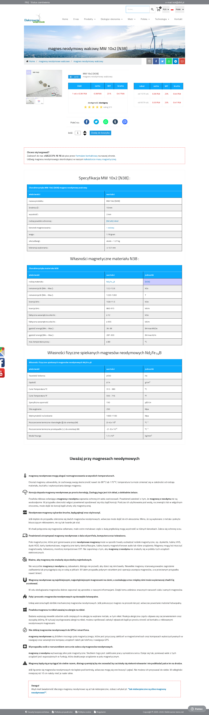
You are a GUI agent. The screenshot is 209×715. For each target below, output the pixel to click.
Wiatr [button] (131, 19)
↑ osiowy (110, 228)
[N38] (147, 282)
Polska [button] (144, 19)
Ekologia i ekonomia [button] (111, 19)
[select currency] (166, 9)
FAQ (27, 2)
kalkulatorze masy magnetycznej (100, 159)
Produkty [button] (89, 19)
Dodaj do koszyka (100, 133)
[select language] (179, 9)
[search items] (138, 9)
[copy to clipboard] (149, 61)
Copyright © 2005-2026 (153, 712)
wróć (74, 77)
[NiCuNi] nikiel (112, 221)
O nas (76, 19)
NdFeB (110, 282)
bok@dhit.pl (178, 2)
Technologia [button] (161, 19)
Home (65, 19)
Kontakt (178, 19)
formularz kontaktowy (87, 156)
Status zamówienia (40, 2)
